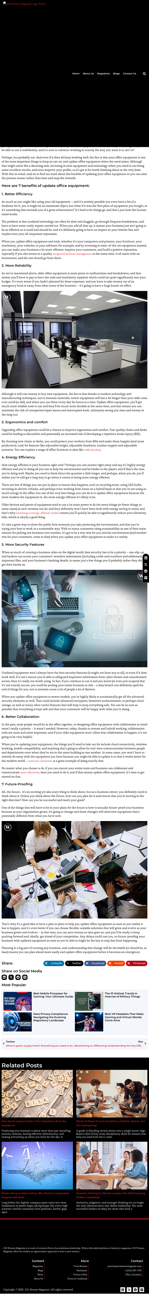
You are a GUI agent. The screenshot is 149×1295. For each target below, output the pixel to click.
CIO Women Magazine (38, 1289)
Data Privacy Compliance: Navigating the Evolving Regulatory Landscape (50, 1016)
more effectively (30, 772)
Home (75, 5)
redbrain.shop (93, 449)
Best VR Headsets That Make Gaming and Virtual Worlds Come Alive (124, 1016)
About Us (88, 5)
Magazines (103, 5)
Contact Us (129, 5)
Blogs (116, 5)
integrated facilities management (74, 254)
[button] (144, 5)
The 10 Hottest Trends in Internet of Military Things (122, 995)
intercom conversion (41, 760)
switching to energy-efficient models (40, 512)
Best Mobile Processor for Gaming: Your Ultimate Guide (53, 995)
